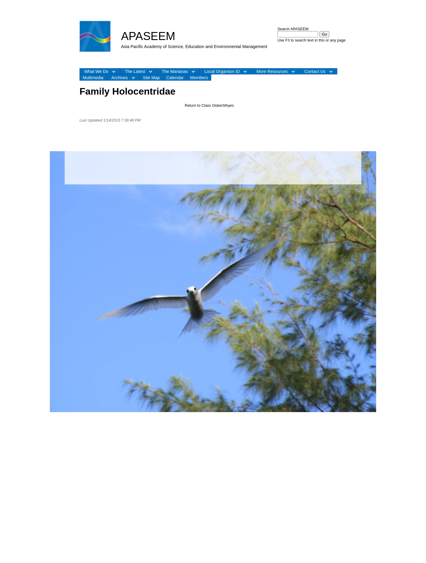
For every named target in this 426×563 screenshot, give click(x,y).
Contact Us (314, 71)
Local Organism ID (222, 71)
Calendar (175, 77)
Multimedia (93, 77)
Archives (120, 77)
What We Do (96, 71)
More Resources (272, 71)
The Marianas (175, 71)
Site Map (151, 77)
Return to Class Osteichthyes (209, 105)
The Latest (135, 71)
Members (199, 77)
